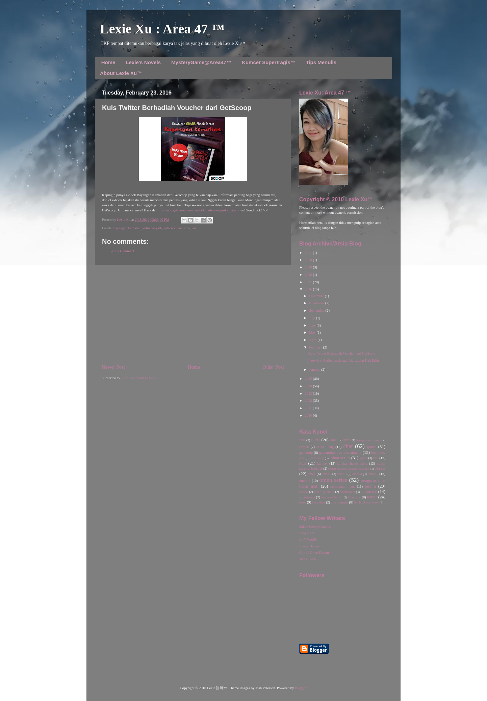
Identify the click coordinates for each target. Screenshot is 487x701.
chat (348, 446)
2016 (309, 289)
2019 (309, 267)
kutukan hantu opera (352, 463)
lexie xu (184, 228)
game (371, 446)
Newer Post (113, 367)
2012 (309, 401)
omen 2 (327, 474)
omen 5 (372, 474)
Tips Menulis (321, 62)
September (317, 310)
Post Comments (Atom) (139, 378)
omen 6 (304, 481)
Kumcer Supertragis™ (268, 62)
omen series (333, 480)
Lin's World (307, 539)
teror (302, 502)
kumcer (322, 463)
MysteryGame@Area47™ (201, 62)
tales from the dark (332, 497)
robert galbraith (324, 492)
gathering (306, 453)
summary (369, 491)
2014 (309, 386)
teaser (372, 497)
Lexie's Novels (143, 62)
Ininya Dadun (309, 546)
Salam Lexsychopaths (315, 526)
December (317, 296)
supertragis (307, 497)
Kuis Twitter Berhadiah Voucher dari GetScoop (342, 353)
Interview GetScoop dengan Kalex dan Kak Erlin (343, 360)
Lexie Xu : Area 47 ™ (162, 28)
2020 (309, 260)
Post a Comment (122, 251)
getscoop (170, 228)
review (303, 492)
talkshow (354, 497)
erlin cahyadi (152, 228)
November (317, 303)
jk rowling (317, 458)
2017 (309, 282)
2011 (309, 408)
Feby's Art (306, 533)
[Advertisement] (193, 314)
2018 (309, 275)
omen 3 (342, 474)
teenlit (196, 228)
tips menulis (339, 502)
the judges (318, 502)
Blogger (300, 688)
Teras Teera (307, 559)
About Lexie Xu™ (121, 73)
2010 (309, 415)
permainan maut (342, 486)
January (315, 369)
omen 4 (357, 474)
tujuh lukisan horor (366, 502)
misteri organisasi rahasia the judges (349, 468)
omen (312, 474)
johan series (340, 458)
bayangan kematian (127, 228)
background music (368, 440)
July (312, 318)
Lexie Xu (124, 220)
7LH (302, 440)
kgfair (363, 458)
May (312, 332)
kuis (302, 463)
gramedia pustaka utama (340, 452)
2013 (309, 393)
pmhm (370, 486)
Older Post (273, 367)
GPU (315, 440)
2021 (309, 253)
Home (108, 62)
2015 (309, 379)
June (312, 325)
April (313, 340)
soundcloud (347, 492)
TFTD (347, 440)
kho (375, 458)
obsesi (380, 468)
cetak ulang (325, 447)
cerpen (304, 447)
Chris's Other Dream (314, 552)
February (316, 347)
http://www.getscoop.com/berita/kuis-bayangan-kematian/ (197, 210)
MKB (333, 440)
